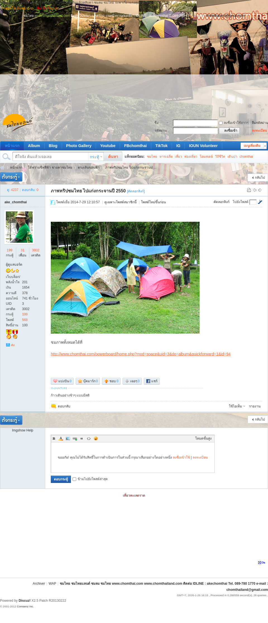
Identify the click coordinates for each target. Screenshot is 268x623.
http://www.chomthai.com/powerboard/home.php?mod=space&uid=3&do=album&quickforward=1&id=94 (141, 354)
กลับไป (260, 178)
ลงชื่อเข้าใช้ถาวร (233, 123)
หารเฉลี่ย (166, 157)
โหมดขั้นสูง (203, 438)
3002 (36, 250)
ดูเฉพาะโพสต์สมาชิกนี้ (120, 202)
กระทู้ (94, 157)
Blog (53, 145)
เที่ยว (178, 157)
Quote (82, 438)
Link (75, 438)
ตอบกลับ (64, 406)
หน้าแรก (12, 145)
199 (9, 250)
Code (89, 438)
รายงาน (254, 406)
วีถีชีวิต (220, 157)
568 (25, 320)
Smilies (96, 438)
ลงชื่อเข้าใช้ (181, 457)
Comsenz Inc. (25, 606)
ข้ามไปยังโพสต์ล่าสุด (90, 479)
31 (22, 250)
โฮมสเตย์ (206, 157)
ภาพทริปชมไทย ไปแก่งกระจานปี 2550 (88, 190)
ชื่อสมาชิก (159, 123)
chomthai (246, 157)
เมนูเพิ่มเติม (252, 146)
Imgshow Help (22, 430)
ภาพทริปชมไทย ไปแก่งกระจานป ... (130, 167)
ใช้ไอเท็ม (235, 406)
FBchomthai (135, 145)
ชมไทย (152, 157)
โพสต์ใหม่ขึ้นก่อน (153, 202)
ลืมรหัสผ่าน (260, 123)
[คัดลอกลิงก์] (136, 191)
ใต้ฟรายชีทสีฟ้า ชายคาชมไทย (50, 167)
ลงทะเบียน (259, 131)
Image (68, 438)
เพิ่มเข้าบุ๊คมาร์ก (47, 8)
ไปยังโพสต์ (240, 202)
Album (34, 145)
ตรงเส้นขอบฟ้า (89, 167)
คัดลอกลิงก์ (221, 202)
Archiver (39, 584)
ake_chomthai (15, 202)
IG (178, 145)
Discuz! (25, 601)
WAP (52, 584)
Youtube (108, 145)
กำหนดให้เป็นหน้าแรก (17, 8)
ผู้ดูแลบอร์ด (14, 264)
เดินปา (232, 157)
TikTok (161, 145)
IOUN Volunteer (203, 145)
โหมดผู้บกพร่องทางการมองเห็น (265, 8)
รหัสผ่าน (161, 131)
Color (61, 438)
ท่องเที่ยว (190, 157)
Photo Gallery (79, 145)
